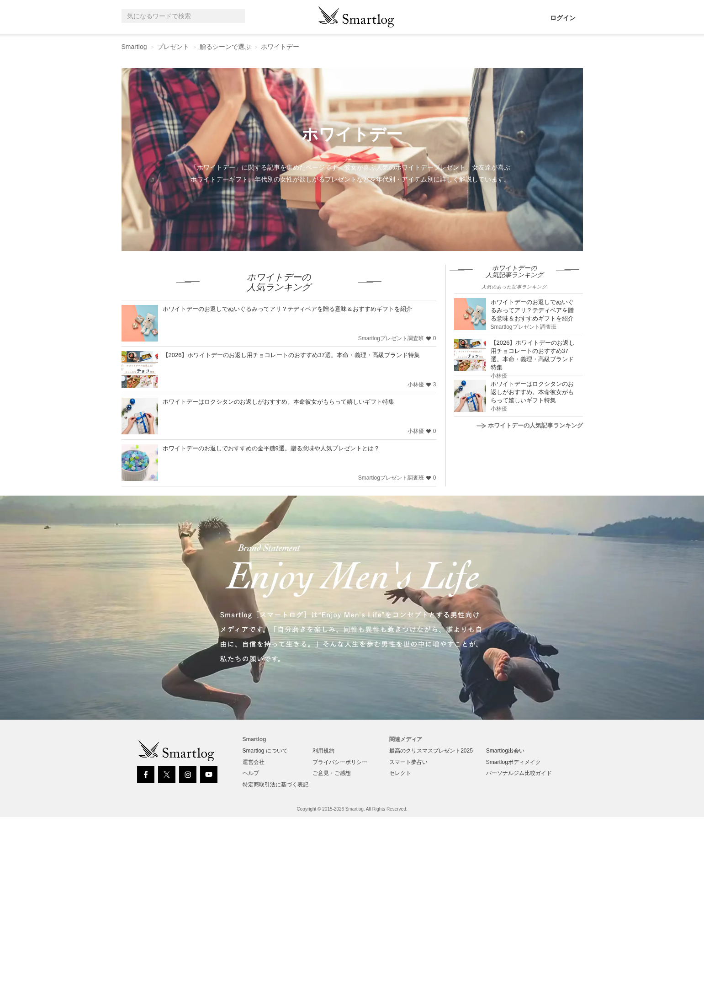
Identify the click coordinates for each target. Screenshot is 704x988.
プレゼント (173, 46)
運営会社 (254, 762)
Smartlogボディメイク (513, 762)
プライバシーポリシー (339, 762)
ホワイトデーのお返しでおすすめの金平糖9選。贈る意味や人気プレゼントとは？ (271, 448)
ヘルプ (251, 773)
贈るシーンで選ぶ (225, 46)
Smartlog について (265, 751)
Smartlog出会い (505, 751)
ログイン (563, 17)
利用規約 (323, 751)
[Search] (236, 16)
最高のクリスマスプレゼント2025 (431, 751)
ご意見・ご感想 (331, 773)
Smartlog (134, 46)
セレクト (400, 773)
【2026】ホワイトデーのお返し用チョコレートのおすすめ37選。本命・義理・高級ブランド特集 (291, 355)
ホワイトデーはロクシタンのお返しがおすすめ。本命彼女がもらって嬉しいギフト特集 (278, 401)
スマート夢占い (408, 762)
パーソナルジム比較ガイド (519, 773)
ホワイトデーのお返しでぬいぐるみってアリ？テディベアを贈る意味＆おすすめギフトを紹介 (287, 308)
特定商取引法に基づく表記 (275, 784)
